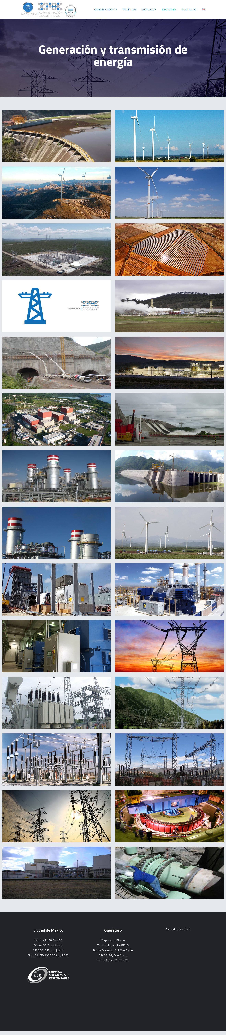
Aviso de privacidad (177, 929)
